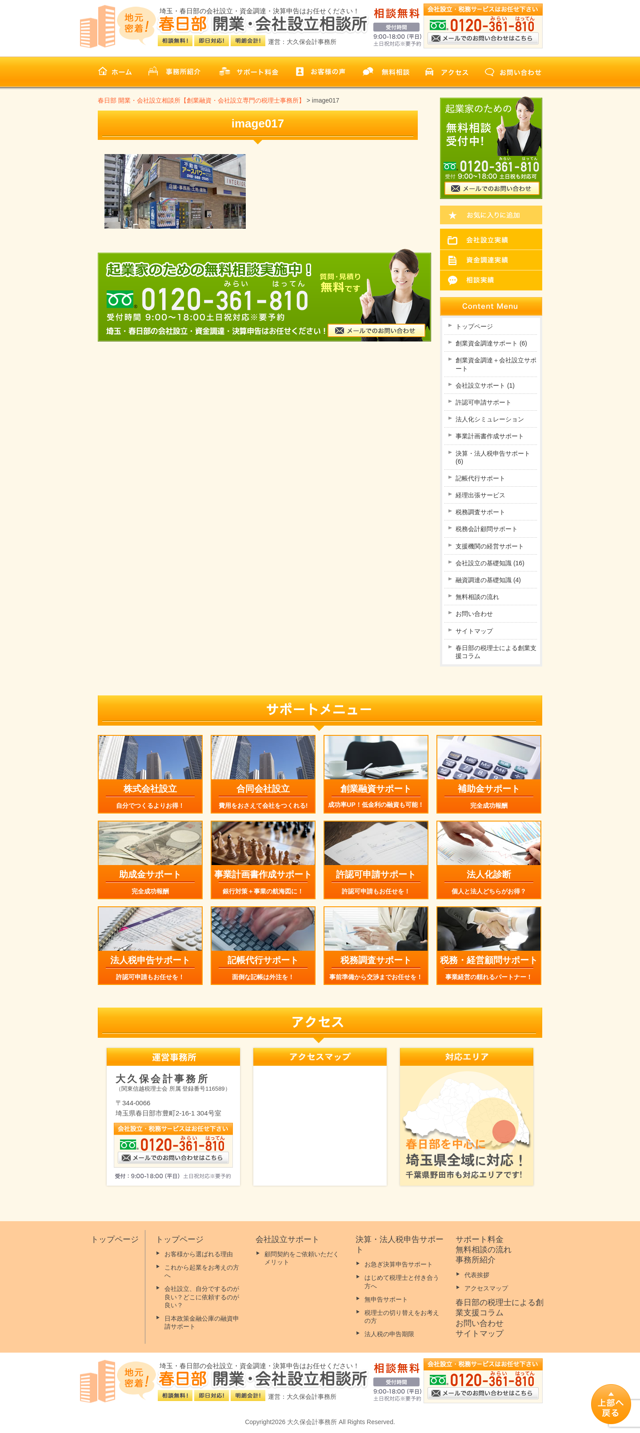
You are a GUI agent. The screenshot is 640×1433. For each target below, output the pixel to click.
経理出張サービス (480, 495)
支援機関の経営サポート (490, 546)
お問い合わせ (474, 613)
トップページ (474, 326)
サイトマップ (474, 631)
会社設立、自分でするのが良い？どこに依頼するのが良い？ (201, 1296)
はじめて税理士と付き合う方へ (401, 1281)
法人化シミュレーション (490, 419)
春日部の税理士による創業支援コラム (496, 651)
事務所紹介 (476, 1259)
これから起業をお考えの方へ (201, 1271)
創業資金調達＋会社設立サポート (496, 364)
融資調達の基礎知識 (488, 580)
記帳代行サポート (480, 478)
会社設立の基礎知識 (490, 563)
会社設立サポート (485, 385)
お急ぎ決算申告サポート (398, 1264)
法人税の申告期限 (389, 1334)
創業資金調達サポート (491, 343)
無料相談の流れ (477, 596)
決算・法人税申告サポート (493, 457)
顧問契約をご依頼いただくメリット (301, 1258)
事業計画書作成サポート (490, 436)
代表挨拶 (476, 1274)
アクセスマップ (486, 1288)
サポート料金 (480, 1239)
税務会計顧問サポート (487, 528)
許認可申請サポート (484, 402)
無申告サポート (386, 1299)
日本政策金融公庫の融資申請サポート (201, 1322)
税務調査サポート (480, 512)
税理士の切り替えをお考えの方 (401, 1316)
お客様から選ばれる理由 (198, 1254)
